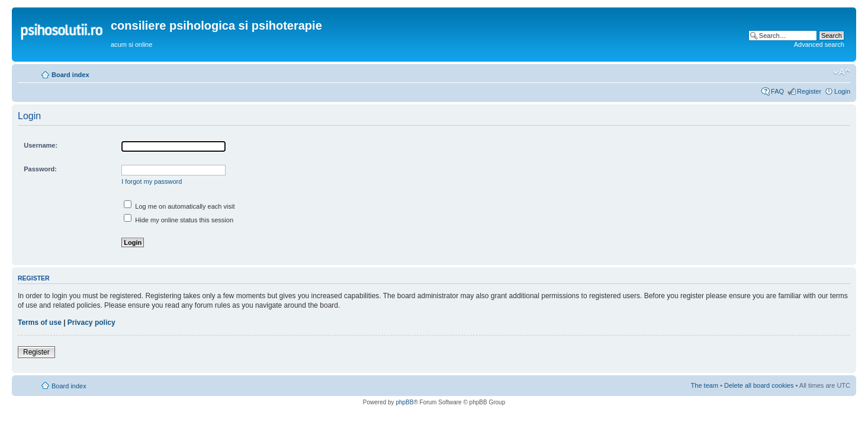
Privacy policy (91, 322)
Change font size (841, 72)
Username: (40, 145)
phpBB (404, 402)
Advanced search (819, 44)
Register (809, 91)
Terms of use (40, 322)
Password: (40, 169)
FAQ (777, 91)
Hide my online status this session (178, 220)
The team (704, 385)
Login (842, 91)
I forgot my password (151, 181)
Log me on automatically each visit (179, 206)
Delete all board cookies (758, 385)
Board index (70, 74)
